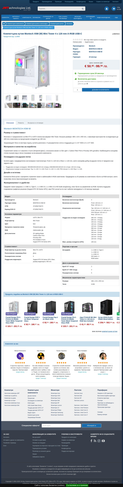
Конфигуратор (81, 1)
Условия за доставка (39, 440)
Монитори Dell (55, 400)
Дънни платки (32, 396)
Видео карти (31, 412)
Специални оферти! (31, 425)
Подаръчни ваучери (67, 451)
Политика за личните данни (41, 451)
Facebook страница (9, 443)
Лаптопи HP (77, 398)
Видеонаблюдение (103, 17)
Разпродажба (69, 1)
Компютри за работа (10, 395)
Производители (47, 1)
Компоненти (26, 17)
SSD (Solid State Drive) (34, 405)
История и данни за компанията (13, 440)
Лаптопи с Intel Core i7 (81, 415)
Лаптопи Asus (78, 393)
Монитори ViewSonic (57, 415)
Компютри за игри (9, 400)
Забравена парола (38, 457)
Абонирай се (91, 425)
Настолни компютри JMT (12, 393)
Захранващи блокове (34, 417)
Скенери (100, 412)
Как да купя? (36, 437)
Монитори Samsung (57, 412)
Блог (4, 445)
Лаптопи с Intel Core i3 (81, 410)
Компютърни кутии (33, 415)
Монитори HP (55, 403)
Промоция (64, 445)
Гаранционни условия (39, 448)
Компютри (5, 17)
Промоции (58, 1)
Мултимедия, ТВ (90, 17)
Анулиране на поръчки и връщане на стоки (46, 445)
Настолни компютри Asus (12, 403)
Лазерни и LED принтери (104, 393)
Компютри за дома (10, 398)
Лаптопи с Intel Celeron (81, 405)
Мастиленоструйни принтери (106, 395)
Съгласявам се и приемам (77, 485)
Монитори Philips (56, 410)
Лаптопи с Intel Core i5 (81, 412)
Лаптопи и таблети (15, 17)
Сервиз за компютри (102, 1)
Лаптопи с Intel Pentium (81, 408)
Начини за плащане (38, 443)
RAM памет (31, 403)
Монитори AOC (55, 395)
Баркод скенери (102, 414)
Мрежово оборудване (78, 17)
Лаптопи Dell (78, 395)
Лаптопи (77, 390)
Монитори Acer (55, 393)
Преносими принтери (103, 407)
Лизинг (91, 1)
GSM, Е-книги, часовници (62, 17)
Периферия (36, 17)
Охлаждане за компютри (35, 400)
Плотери (100, 400)
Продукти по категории (68, 437)
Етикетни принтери (103, 398)
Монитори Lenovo (56, 405)
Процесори (31, 398)
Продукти (36, 1)
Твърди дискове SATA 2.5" (36, 408)
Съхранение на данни (48, 17)
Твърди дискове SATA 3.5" (36, 410)
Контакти (115, 1)
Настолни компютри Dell (11, 405)
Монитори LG (55, 408)
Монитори (55, 390)
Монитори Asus (55, 398)
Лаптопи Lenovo (79, 400)
